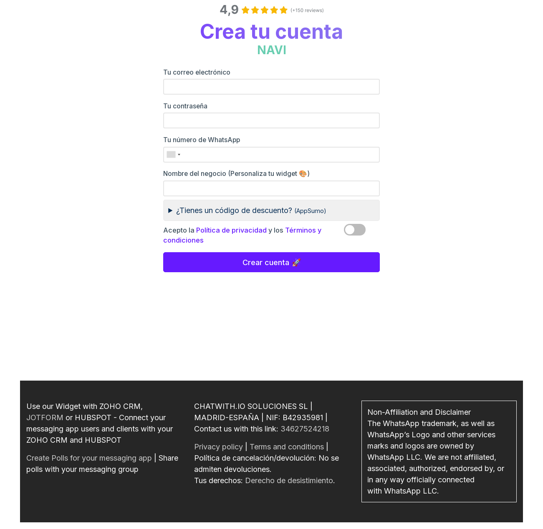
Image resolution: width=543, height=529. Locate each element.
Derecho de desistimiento (289, 480)
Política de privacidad (231, 230)
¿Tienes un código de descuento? (251, 210)
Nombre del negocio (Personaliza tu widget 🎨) (236, 174)
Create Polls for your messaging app (89, 458)
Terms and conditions (287, 446)
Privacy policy (218, 446)
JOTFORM (44, 417)
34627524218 (304, 428)
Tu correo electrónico (196, 72)
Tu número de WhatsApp (201, 140)
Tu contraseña (185, 106)
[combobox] (173, 154)
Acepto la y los (242, 235)
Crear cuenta (265, 262)
